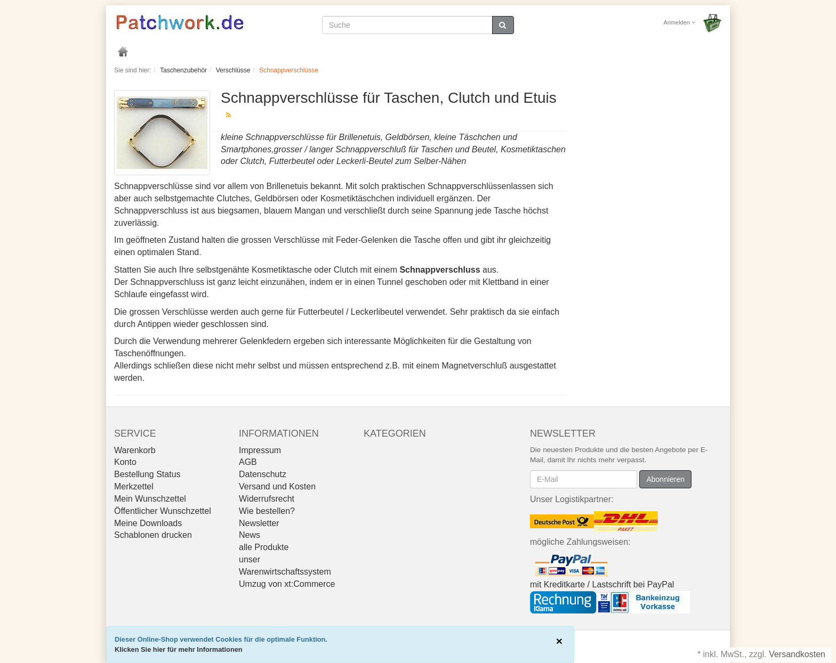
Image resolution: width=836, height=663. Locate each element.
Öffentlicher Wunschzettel (162, 510)
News (249, 534)
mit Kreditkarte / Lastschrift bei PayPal (602, 584)
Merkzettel (134, 486)
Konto (125, 461)
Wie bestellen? (267, 510)
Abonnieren (665, 479)
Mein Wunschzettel (150, 498)
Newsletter (259, 523)
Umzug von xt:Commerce (287, 583)
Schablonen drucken (153, 534)
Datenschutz (262, 474)
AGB (248, 461)
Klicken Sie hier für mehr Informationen (179, 649)
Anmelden (679, 22)
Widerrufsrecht (266, 498)
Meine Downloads (148, 523)
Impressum (260, 450)
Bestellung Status (147, 474)
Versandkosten (797, 654)
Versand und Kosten (277, 486)
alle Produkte (263, 547)
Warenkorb (135, 450)
